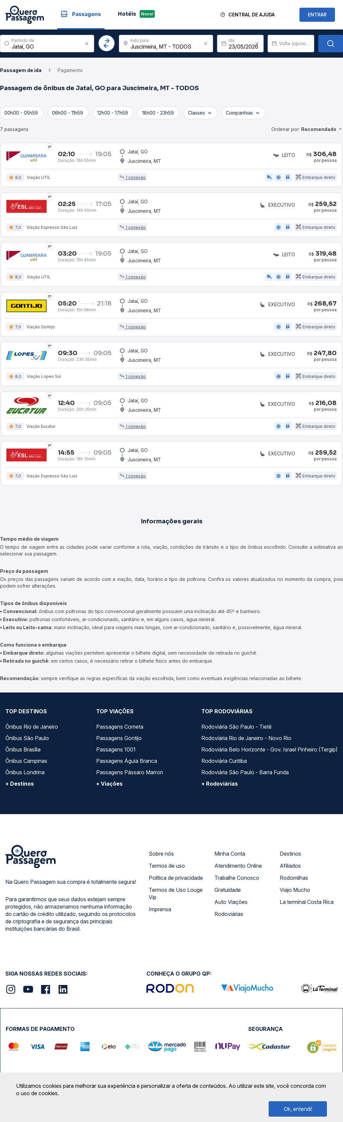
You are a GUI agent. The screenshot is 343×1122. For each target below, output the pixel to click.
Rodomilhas (294, 881)
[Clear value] (257, 43)
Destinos (290, 857)
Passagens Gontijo (119, 741)
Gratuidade (227, 893)
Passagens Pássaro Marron (129, 775)
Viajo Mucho (295, 893)
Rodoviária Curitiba (224, 764)
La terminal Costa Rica (307, 905)
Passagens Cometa (119, 730)
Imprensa (160, 912)
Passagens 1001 (116, 752)
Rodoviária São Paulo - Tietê (236, 730)
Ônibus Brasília (23, 752)
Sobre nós (161, 857)
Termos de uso (167, 869)
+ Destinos (19, 787)
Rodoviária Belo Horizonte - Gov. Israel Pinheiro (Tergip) (269, 752)
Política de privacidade (176, 881)
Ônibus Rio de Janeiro (31, 730)
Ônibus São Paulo (27, 741)
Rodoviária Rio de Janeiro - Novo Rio (246, 741)
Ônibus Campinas (26, 764)
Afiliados (290, 869)
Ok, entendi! (298, 1109)
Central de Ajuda (251, 14)
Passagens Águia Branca (126, 764)
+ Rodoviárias (219, 787)
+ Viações (109, 787)
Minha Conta (229, 857)
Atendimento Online (238, 869)
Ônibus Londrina (25, 775)
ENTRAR (317, 14)
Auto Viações (231, 905)
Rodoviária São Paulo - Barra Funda (245, 775)
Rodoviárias (228, 917)
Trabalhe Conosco (236, 881)
